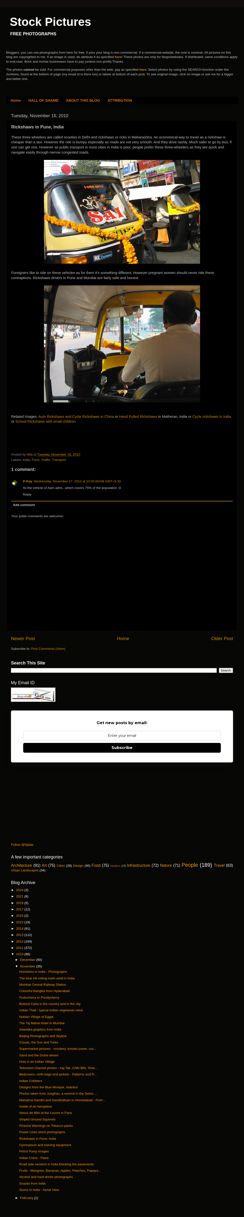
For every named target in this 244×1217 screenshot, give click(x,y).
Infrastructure (138, 865)
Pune (36, 460)
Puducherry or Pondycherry (39, 997)
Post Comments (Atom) (48, 649)
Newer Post (23, 638)
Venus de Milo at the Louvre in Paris (45, 1113)
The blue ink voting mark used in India (47, 978)
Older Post (222, 638)
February (27, 1198)
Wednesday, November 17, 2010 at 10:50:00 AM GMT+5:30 (77, 481)
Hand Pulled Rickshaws (138, 417)
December (28, 960)
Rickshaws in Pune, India (37, 1138)
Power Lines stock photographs (42, 1132)
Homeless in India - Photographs (43, 972)
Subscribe (122, 747)
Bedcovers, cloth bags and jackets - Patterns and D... (58, 1074)
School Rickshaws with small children (45, 421)
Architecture (21, 865)
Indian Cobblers (30, 1081)
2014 (20, 928)
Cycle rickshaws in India (212, 417)
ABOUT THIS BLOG (83, 100)
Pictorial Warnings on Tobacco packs (46, 1126)
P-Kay (27, 481)
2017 (20, 909)
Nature (166, 865)
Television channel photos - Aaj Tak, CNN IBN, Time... (58, 1068)
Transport (59, 460)
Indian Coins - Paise (34, 1158)
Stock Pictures (50, 21)
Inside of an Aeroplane (35, 1106)
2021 (20, 896)
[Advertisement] (68, 441)
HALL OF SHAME (43, 100)
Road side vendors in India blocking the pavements (56, 1164)
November (28, 966)
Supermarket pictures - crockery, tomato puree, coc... (58, 1049)
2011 (20, 948)
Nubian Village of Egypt (36, 1017)
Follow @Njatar (22, 845)
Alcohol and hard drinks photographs (46, 1177)
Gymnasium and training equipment (45, 1145)
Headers (115, 865)
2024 (20, 890)
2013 (20, 935)
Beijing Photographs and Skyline (43, 1036)
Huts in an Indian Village (37, 1061)
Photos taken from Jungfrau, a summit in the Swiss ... (58, 1093)
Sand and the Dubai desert (39, 1055)
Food (96, 865)
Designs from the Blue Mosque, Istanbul (48, 1087)
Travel (219, 865)
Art (44, 865)
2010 (20, 954)
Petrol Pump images (34, 1151)
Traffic (45, 460)
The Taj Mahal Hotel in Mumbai (42, 1023)
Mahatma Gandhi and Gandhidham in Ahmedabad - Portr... (62, 1100)
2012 (20, 941)
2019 (20, 903)
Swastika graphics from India (40, 1029)
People (190, 865)
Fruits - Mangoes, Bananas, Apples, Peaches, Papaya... (60, 1170)
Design (78, 865)
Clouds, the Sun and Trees (38, 1042)
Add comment (24, 505)
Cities (61, 865)
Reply (27, 494)
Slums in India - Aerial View (39, 1190)
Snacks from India (32, 1183)
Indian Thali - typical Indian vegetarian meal (51, 1010)
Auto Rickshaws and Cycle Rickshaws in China (76, 417)
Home (16, 100)
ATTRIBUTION (120, 100)
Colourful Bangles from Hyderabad (44, 991)
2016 (20, 915)
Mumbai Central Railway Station (42, 984)
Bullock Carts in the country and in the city (50, 1004)
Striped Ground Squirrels (37, 1119)
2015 (20, 922)
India (26, 460)
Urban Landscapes (25, 870)
